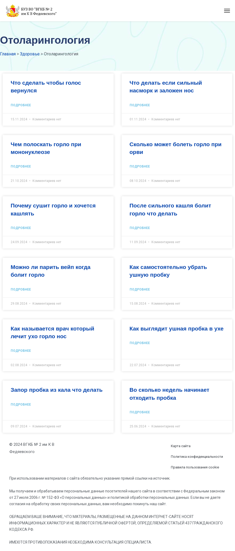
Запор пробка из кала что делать (56, 389)
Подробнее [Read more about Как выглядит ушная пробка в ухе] (140, 343)
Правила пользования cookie (195, 467)
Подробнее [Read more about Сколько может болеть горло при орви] (140, 166)
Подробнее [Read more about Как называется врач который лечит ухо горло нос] (21, 351)
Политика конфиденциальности (197, 457)
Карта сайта (181, 446)
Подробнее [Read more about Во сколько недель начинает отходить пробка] (140, 412)
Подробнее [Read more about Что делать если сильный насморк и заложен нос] (140, 105)
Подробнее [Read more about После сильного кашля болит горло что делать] (140, 228)
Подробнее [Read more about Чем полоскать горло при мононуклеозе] (21, 166)
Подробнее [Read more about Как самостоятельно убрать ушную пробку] (140, 289)
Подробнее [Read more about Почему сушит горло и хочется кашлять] (21, 228)
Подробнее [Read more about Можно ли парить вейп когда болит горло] (21, 289)
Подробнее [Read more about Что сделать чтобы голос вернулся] (21, 105)
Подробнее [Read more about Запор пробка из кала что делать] (21, 404)
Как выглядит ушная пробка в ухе (177, 328)
